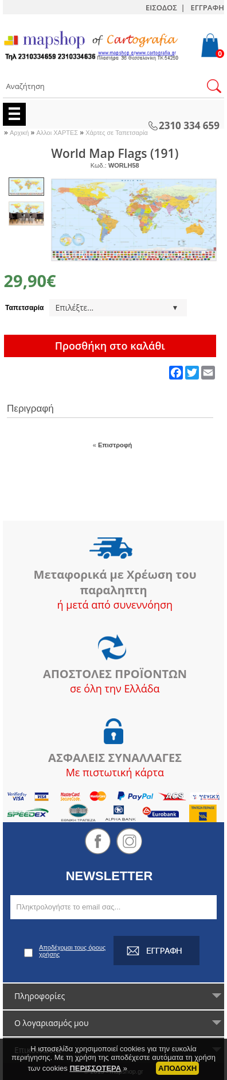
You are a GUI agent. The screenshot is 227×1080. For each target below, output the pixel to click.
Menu (14, 114)
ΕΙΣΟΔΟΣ (161, 7)
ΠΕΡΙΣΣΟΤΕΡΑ (95, 1075)
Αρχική (20, 132)
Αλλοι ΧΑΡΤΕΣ (58, 132)
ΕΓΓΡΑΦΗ (207, 7)
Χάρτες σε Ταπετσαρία (116, 132)
